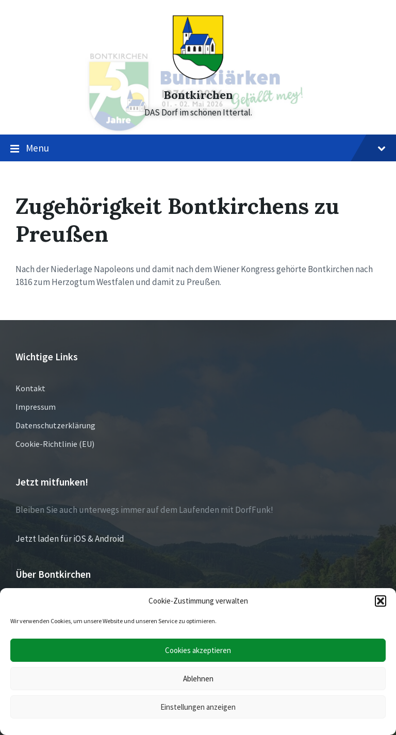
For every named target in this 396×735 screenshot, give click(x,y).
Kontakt (30, 388)
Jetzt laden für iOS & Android (69, 538)
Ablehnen (198, 678)
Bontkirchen (198, 95)
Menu (198, 148)
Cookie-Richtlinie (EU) (54, 444)
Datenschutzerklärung (55, 425)
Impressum (35, 407)
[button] (380, 601)
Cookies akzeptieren (198, 650)
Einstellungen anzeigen (198, 707)
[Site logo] (198, 76)
